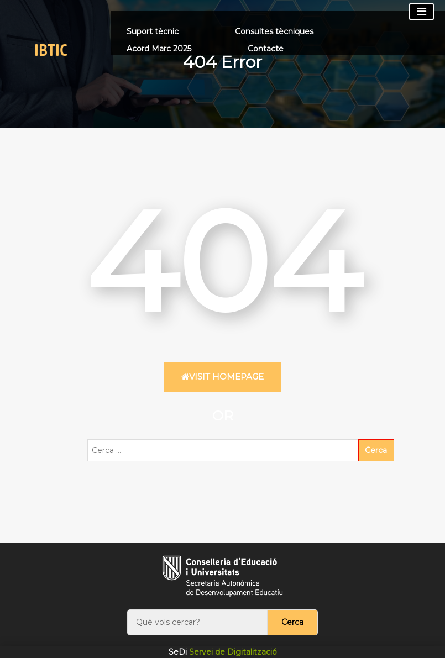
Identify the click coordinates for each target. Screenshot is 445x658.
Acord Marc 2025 (159, 49)
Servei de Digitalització (223, 652)
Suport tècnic (153, 31)
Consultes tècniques (274, 31)
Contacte (266, 49)
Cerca (292, 622)
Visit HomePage (222, 376)
